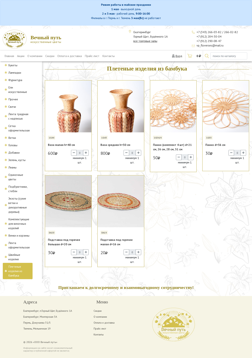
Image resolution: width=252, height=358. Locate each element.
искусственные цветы (46, 39)
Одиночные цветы (15, 177)
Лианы (12, 167)
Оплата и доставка (69, 56)
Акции (20, 56)
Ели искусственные (17, 90)
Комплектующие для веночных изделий (18, 223)
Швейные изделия (14, 257)
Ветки (12, 138)
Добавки (14, 152)
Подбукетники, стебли (18, 189)
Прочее (13, 99)
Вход (178, 56)
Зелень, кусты (17, 160)
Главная (9, 56)
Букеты (12, 65)
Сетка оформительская (19, 128)
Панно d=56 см (215, 145)
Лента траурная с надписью (18, 116)
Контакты (108, 56)
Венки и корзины (18, 235)
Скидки (49, 56)
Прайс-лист (92, 56)
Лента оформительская (19, 245)
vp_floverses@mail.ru (210, 45)
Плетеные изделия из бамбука (15, 271)
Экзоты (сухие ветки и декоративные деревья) (17, 205)
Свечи (12, 106)
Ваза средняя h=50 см (115, 145)
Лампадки (14, 72)
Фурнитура (15, 80)
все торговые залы (145, 41)
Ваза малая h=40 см (61, 145)
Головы (12, 145)
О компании (34, 56)
